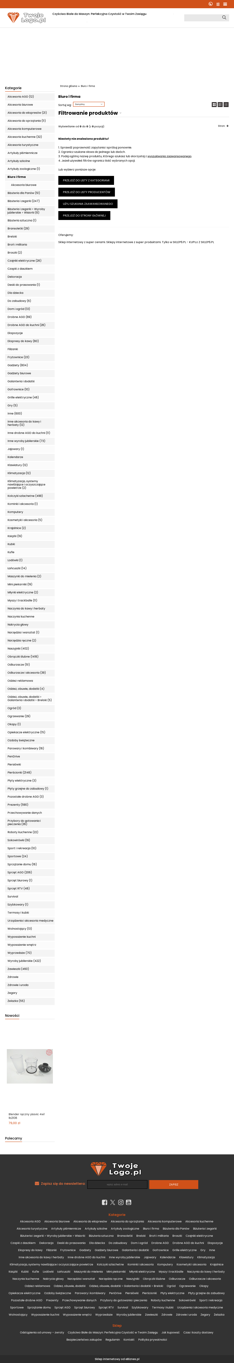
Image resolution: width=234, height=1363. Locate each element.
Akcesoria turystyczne (23, 145)
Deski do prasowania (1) (24, 284)
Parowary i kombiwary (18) (26, 748)
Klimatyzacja (206, 1257)
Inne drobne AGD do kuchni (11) (29, 433)
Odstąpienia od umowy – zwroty (42, 1332)
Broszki (177, 1236)
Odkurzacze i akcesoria (205, 1279)
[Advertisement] (117, 54)
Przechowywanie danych (25, 812)
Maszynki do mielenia (88, 1272)
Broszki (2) (15, 252)
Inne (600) (15, 413)
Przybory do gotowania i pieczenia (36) (24, 822)
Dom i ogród (139, 1243)
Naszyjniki (132, 1279)
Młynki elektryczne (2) (23, 592)
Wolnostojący (18, 1315)
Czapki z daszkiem (20, 268)
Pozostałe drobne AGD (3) (26, 796)
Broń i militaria (17, 244)
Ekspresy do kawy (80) (23, 341)
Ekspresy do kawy (30, 1250)
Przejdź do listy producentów (86, 192)
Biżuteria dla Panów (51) (24, 193)
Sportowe (17, 1307)
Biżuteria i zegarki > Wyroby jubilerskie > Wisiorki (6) (26, 210)
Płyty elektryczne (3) (22, 780)
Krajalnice (216, 1264)
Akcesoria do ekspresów (90, 1221)
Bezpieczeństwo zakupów (84, 1340)
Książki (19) (15, 536)
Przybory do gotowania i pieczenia (123, 1300)
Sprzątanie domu (39, 1307)
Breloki (12, 236)
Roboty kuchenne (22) (23, 832)
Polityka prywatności (152, 1340)
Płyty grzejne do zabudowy (206, 1293)
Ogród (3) (14, 708)
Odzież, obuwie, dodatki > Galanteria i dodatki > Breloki (126, 1286)
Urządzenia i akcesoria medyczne (30, 920)
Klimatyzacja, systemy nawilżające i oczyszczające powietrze (51, 1264)
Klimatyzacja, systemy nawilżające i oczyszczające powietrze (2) (26, 485)
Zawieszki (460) (18, 969)
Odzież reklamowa (20, 680)
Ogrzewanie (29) (19, 716)
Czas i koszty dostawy (68, 22)
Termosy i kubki (18, 912)
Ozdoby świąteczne (21, 740)
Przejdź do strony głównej (84, 216)
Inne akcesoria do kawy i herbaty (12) (24, 423)
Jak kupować (161, 14)
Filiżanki (13, 349)
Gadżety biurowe (19, 373)
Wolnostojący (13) (20, 928)
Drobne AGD (160, 1243)
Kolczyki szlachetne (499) (25, 496)
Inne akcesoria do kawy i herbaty (41, 1257)
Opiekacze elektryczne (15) (26, 732)
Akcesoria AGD (30, 1221)
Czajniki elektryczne (199, 1236)
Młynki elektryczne (142, 1272)
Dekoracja (15, 276)
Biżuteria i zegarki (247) (24, 201)
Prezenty (52, 1300)
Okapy (203, 1286)
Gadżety (85, 1250)
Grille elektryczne (184, 1250)
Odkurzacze (177, 1279)
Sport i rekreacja (210, 1300)
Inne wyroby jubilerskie (124, 1257)
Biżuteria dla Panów (176, 1229)
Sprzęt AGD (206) (20, 872)
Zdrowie (13, 977)
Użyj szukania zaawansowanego (88, 204)
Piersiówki (14, 764)
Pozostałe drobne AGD (26, 1300)
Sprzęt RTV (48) (19, 888)
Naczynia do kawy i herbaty (26, 608)
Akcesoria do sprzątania (127, 1221)
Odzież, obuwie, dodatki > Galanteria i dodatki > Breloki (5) (30, 698)
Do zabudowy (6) (19, 301)
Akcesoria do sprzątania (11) (27, 120)
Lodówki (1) (15, 560)
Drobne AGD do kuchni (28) (27, 325)
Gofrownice (161, 1250)
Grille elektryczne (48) (23, 397)
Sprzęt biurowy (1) (20, 880)
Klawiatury (186, 1257)
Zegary (12, 993)
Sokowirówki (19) (19, 840)
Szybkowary (140, 1307)
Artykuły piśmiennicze (22, 153)
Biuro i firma (17, 177)
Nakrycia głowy (18, 624)
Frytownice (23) (18, 357)
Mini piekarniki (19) (20, 584)
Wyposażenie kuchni (22, 936)
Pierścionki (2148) (20, 772)
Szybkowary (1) (18, 904)
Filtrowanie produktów (88, 112)
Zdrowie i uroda (18, 985)
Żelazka (219, 1315)
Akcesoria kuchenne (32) (25, 137)
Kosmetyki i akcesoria (191, 1264)
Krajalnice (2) (17, 528)
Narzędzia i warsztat (81, 1279)
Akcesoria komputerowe (25, 128)
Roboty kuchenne (163, 1300)
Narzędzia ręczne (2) (22, 640)
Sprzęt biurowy (84, 1307)
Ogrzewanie (187, 1286)
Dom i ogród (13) (19, 309)
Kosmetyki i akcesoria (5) (25, 520)
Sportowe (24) (18, 856)
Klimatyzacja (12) (19, 473)
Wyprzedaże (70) (20, 952)
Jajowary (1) (16, 449)
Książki (13, 1272)
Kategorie (13, 88)
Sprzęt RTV (106, 1307)
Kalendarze (15, 457)
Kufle (11, 552)
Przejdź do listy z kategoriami (86, 180)
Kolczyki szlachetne (110, 1264)
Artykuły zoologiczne (125, 1229)
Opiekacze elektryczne (24, 1293)
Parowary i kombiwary (90, 1293)
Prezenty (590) (18, 804)
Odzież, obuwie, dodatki (69, 1286)
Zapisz (173, 1185)
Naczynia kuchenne (21, 616)
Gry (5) (13, 405)
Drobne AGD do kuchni (188, 1243)
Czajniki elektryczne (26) (25, 260)
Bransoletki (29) (18, 228)
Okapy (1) (14, 724)
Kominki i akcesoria (141, 1264)
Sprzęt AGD (62, 1307)
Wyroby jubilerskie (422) (24, 961)
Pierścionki (149, 1293)
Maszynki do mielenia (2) (24, 576)
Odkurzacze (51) (19, 664)
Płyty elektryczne (172, 1293)
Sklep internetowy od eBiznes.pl (117, 1359)
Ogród (171, 1286)
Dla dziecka (15, 292)
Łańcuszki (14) (17, 568)
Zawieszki (151, 1315)
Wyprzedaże (104, 1315)
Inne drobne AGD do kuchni (86, 1257)
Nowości (12, 1016)
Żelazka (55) (16, 1001)
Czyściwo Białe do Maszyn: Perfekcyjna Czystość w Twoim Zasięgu (99, 14)
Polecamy (13, 1138)
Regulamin (112, 1340)
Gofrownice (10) (19, 389)
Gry (202, 1250)
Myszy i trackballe (171, 1272)
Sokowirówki (187, 1300)
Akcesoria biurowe (20, 104)
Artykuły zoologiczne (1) (24, 169)
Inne (212, 1250)
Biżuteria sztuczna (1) (22, 220)
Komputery (15, 512)
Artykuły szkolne (19, 161)
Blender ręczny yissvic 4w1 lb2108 (27, 1116)
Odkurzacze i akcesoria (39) (27, 672)
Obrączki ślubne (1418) (23, 656)
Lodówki (48, 1272)
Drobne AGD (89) (20, 317)
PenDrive (14, 756)
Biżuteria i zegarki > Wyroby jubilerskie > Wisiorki (52, 1236)
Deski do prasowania (71, 1243)
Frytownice (68, 1250)
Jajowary (150, 1257)
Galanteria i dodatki (21, 381)
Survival (13, 896)
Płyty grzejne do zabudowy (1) (28, 788)
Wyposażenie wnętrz (22, 944)
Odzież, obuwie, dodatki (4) (26, 688)
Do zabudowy (118, 1243)
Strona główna (68, 86)
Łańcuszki (63, 1272)
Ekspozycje (15, 333)
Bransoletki (125, 1236)
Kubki (11, 544)
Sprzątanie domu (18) (22, 864)
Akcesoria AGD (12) (21, 96)
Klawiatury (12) (18, 465)
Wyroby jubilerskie (128, 1315)
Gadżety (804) (18, 365)
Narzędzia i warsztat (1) (23, 632)
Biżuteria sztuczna (101, 1236)
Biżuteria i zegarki (205, 1229)
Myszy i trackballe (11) (22, 600)
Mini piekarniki (116, 1272)
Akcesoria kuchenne (199, 1221)
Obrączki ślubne (154, 1279)
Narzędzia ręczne (111, 1279)
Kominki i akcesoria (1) (23, 504)
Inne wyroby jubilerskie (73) (26, 441)
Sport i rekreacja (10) (22, 848)
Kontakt (129, 1340)
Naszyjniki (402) (18, 648)
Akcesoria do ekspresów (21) (27, 112)
